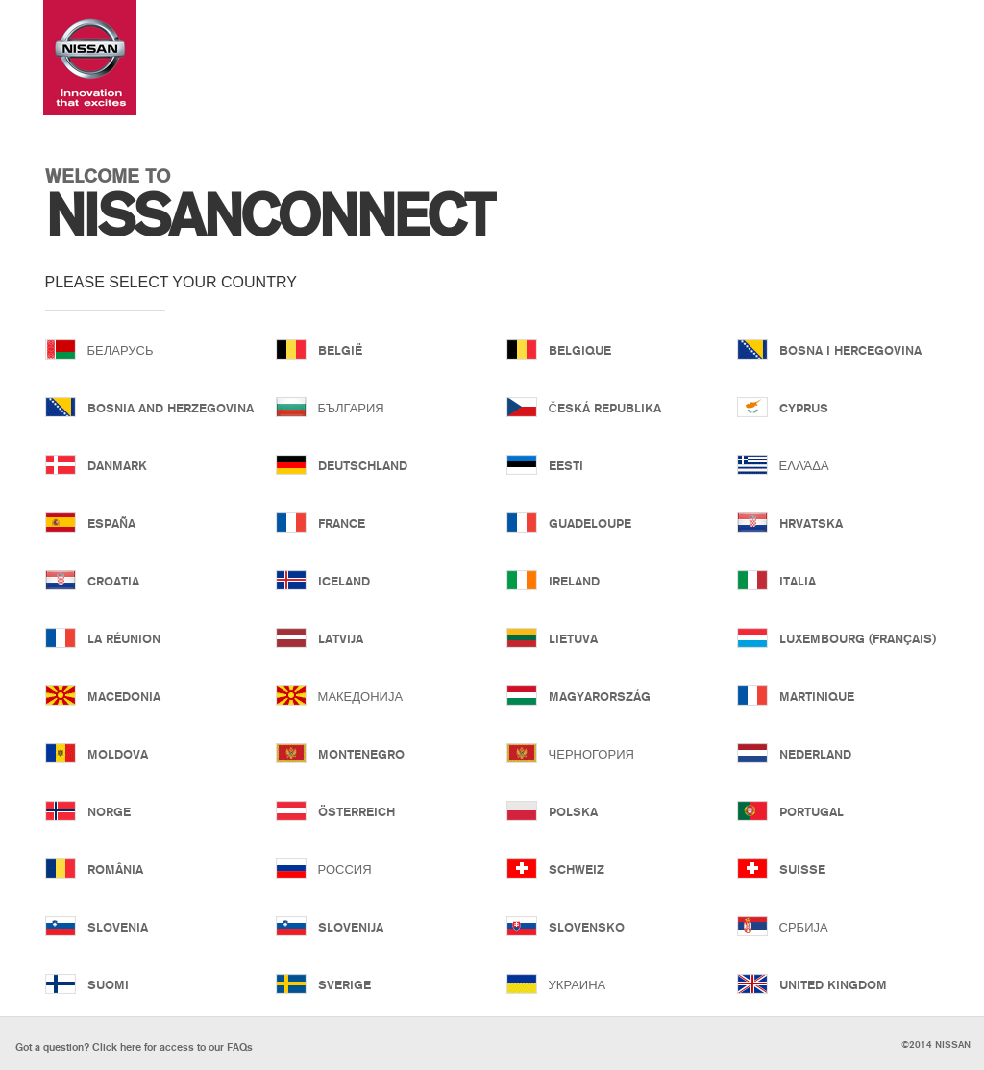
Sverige (344, 984)
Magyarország (600, 696)
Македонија (361, 696)
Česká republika (605, 407)
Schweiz (576, 869)
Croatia (113, 580)
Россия (345, 869)
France (341, 523)
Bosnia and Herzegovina (162, 407)
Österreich (356, 811)
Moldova (117, 753)
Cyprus (803, 407)
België (340, 350)
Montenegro (361, 753)
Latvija (340, 638)
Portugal (811, 811)
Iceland (344, 580)
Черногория (591, 753)
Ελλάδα (804, 465)
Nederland (815, 753)
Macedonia (123, 696)
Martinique (816, 696)
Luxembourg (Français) (854, 638)
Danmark (117, 465)
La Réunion (123, 638)
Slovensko (587, 926)
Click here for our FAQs (134, 1047)
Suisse (802, 869)
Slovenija (350, 926)
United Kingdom (833, 984)
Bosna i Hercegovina (850, 350)
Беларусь (120, 350)
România (115, 869)
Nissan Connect (89, 57)
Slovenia (117, 926)
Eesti (566, 465)
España (111, 523)
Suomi (108, 984)
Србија (803, 926)
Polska (573, 811)
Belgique (580, 350)
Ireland (574, 580)
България (351, 407)
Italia (797, 580)
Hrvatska (811, 523)
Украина (577, 984)
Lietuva (573, 638)
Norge (109, 811)
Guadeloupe (590, 523)
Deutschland (362, 465)
